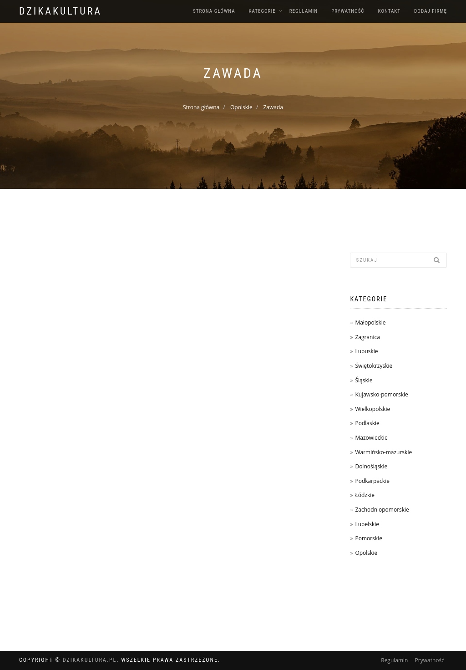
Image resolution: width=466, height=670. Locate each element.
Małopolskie (370, 322)
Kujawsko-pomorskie (381, 394)
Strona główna (214, 11)
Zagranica (367, 337)
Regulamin (303, 11)
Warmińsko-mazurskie (383, 452)
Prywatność (347, 11)
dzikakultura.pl (90, 660)
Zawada (273, 107)
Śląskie (363, 380)
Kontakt (389, 11)
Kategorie (262, 11)
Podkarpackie (372, 481)
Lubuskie (366, 351)
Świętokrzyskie (373, 366)
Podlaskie (367, 423)
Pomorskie (368, 538)
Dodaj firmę (430, 11)
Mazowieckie (371, 438)
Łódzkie (365, 495)
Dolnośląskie (371, 466)
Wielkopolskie (372, 409)
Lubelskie (367, 524)
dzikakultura (60, 11)
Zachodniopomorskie (382, 509)
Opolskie (241, 107)
